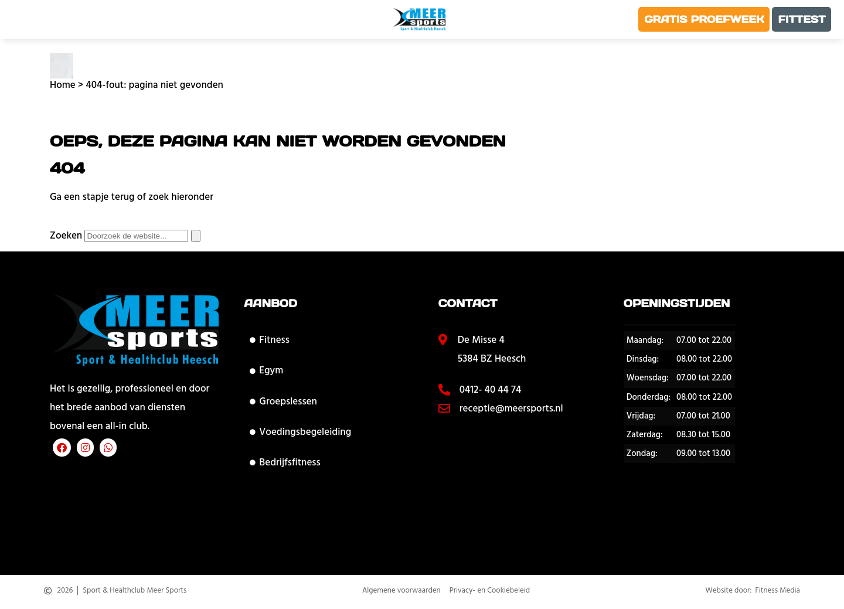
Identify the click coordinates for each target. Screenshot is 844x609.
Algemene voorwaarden (401, 593)
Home (63, 85)
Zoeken (66, 236)
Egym (266, 370)
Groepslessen (283, 401)
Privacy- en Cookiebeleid (490, 593)
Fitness (269, 340)
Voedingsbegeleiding (300, 432)
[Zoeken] (195, 236)
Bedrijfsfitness (285, 462)
